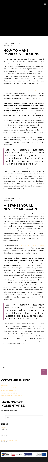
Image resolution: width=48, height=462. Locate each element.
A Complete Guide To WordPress (9, 393)
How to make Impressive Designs (9, 388)
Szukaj (3, 367)
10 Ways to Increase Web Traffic (9, 390)
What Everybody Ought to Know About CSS (11, 395)
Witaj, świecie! (4, 385)
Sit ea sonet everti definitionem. (32, 91)
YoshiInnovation (13, 43)
